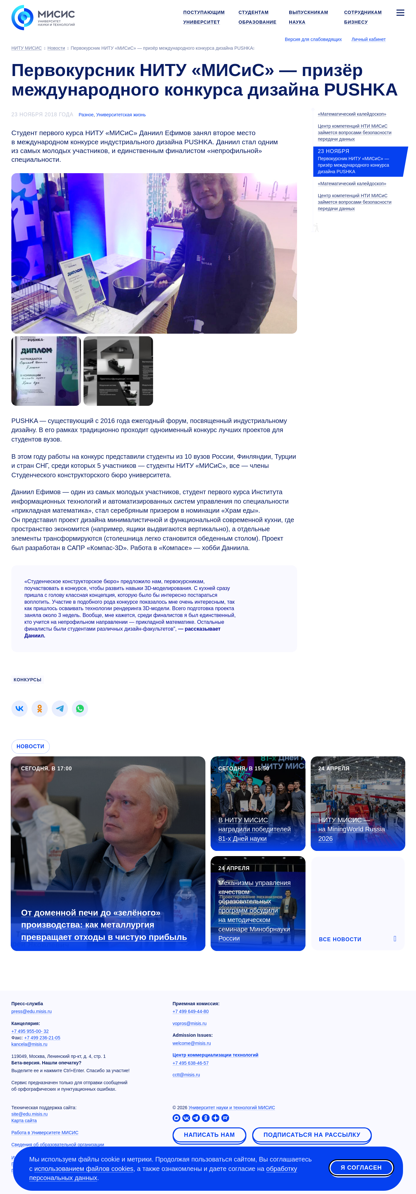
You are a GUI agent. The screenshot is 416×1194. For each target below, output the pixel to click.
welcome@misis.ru (192, 1043)
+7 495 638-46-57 (191, 1063)
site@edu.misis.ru (29, 1114)
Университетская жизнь (121, 114)
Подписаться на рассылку (312, 1135)
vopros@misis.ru (189, 1023)
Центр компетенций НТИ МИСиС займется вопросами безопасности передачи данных (355, 132)
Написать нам (209, 1135)
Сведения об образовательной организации (57, 1144)
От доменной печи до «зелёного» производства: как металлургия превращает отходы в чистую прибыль (104, 925)
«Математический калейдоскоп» (352, 114)
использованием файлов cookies (84, 1168)
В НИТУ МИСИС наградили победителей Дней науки (254, 829)
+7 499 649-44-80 (191, 1011)
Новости (31, 746)
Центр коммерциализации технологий (215, 1055)
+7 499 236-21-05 (42, 1037)
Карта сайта (24, 1120)
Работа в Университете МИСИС (44, 1132)
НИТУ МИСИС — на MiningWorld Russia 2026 (351, 829)
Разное (86, 114)
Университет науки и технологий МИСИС (231, 1107)
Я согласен (361, 1167)
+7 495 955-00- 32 (30, 1031)
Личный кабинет (369, 39)
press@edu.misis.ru (31, 1011)
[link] (19, 708)
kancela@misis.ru (29, 1044)
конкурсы (28, 679)
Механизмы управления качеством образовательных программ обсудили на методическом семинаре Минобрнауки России (254, 910)
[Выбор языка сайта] (400, 39)
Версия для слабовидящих (313, 39)
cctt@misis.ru (186, 1074)
